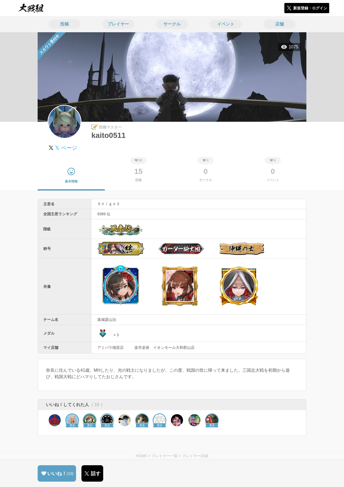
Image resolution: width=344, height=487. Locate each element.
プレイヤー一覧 (164, 456)
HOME (141, 456)
